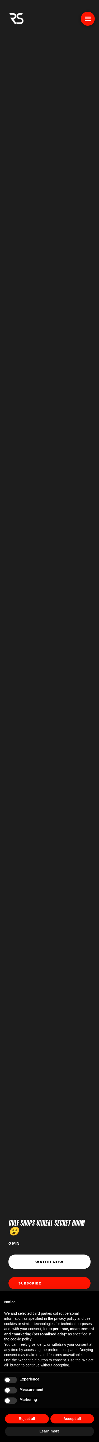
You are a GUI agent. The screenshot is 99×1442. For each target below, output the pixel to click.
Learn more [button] (49, 1431)
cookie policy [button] (20, 1339)
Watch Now (49, 1261)
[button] (88, 19)
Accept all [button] (72, 1419)
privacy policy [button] (65, 1318)
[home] (15, 18)
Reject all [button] (27, 1419)
